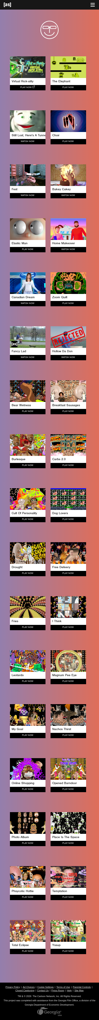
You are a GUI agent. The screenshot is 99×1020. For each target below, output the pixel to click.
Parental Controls (82, 987)
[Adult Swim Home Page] (12, 5)
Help (69, 990)
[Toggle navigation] (92, 5)
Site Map (79, 990)
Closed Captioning (24, 990)
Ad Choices (28, 987)
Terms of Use (63, 987)
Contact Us (43, 990)
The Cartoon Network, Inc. (46, 996)
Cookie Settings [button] (45, 987)
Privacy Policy (13, 987)
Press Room (57, 990)
